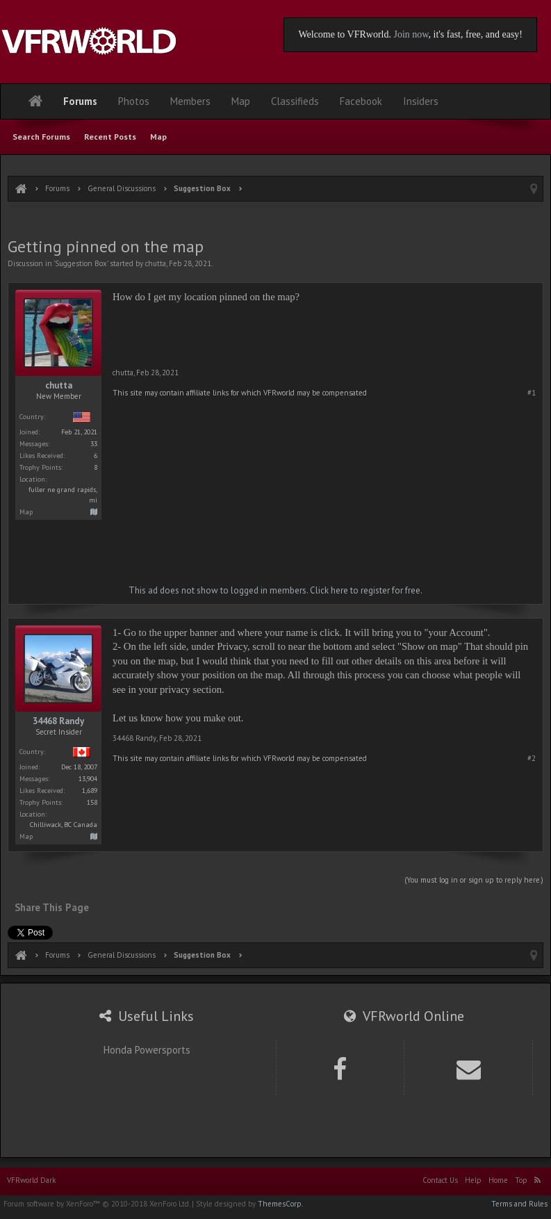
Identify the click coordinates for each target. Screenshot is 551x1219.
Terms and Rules (519, 1204)
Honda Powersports (147, 1049)
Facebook (361, 101)
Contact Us (440, 1180)
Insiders (420, 101)
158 (92, 802)
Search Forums (41, 136)
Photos (133, 101)
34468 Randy (58, 721)
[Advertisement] (276, 220)
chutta (155, 263)
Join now (410, 34)
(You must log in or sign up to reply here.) (473, 880)
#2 (531, 758)
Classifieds (295, 101)
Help (473, 1180)
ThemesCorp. (280, 1204)
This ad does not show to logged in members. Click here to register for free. (275, 590)
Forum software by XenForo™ (96, 1204)
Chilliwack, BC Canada (63, 824)
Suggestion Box (81, 263)
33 (93, 443)
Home (498, 1180)
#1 (531, 393)
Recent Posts (110, 136)
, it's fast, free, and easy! (476, 34)
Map (158, 136)
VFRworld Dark (31, 1180)
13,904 (88, 778)
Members (190, 101)
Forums (80, 101)
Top (521, 1180)
